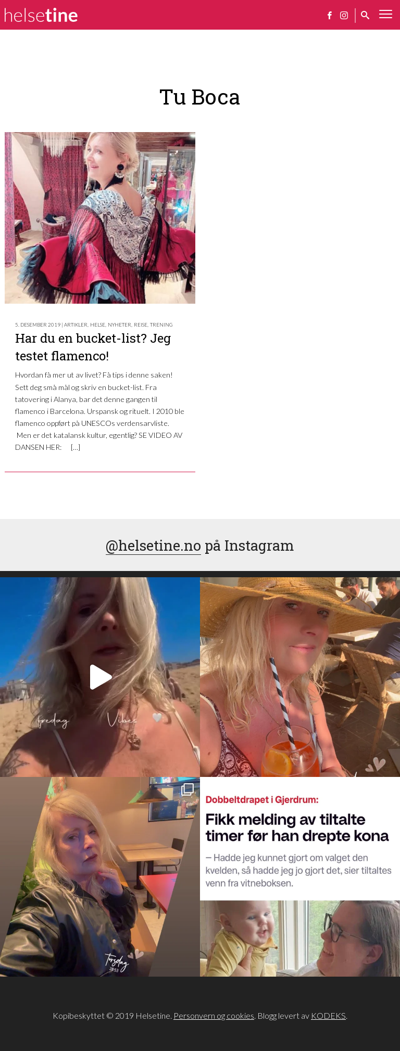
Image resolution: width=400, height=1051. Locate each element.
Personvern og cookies (213, 1015)
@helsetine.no (153, 545)
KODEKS (328, 1015)
